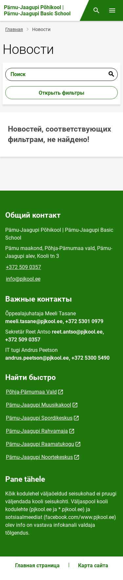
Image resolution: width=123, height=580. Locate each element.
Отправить (111, 74)
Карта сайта (93, 565)
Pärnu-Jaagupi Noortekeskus (39, 457)
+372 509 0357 (23, 267)
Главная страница (37, 565)
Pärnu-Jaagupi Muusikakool (38, 405)
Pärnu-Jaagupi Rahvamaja (37, 431)
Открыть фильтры (61, 93)
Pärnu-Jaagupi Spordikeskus (39, 418)
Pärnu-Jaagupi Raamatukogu (40, 444)
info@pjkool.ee (23, 279)
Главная (14, 29)
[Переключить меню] (112, 10)
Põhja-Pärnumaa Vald (31, 392)
